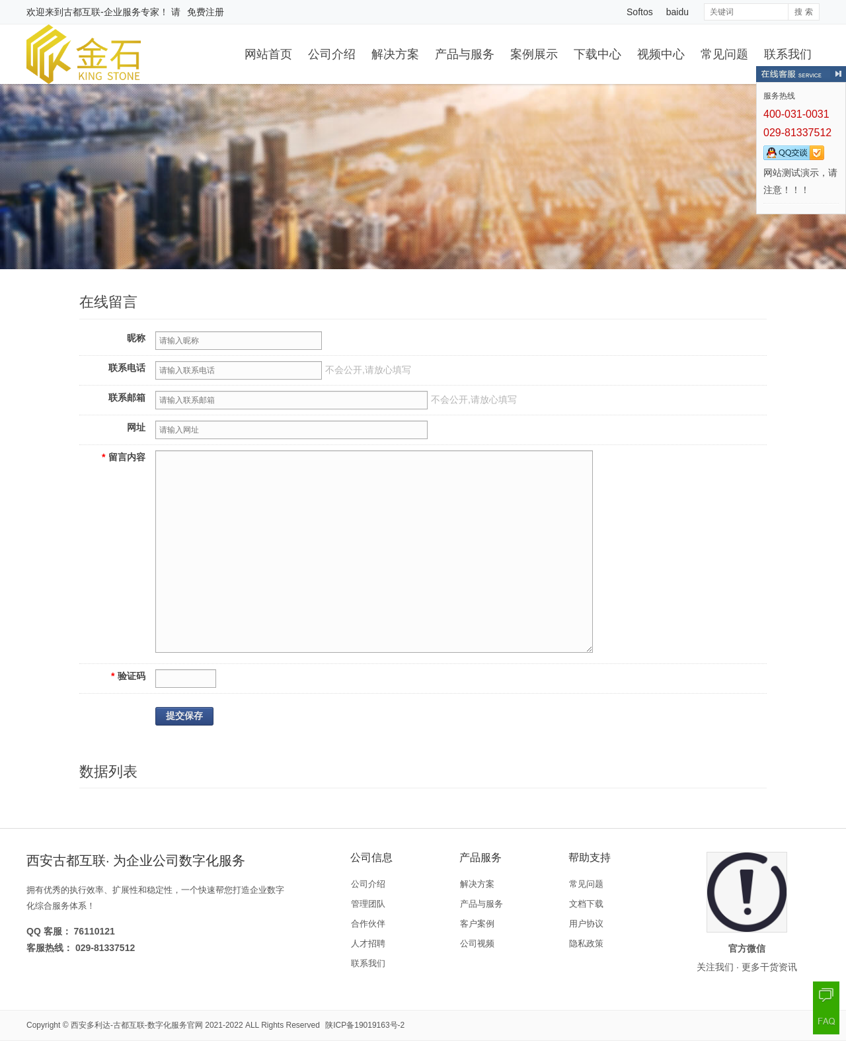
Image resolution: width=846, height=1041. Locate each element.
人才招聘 (368, 943)
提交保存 (184, 716)
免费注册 (205, 12)
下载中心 (597, 54)
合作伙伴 (368, 924)
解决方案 (395, 54)
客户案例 (477, 924)
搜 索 (803, 12)
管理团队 (368, 904)
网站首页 (268, 54)
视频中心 (661, 54)
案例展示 (534, 54)
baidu (677, 12)
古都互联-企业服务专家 (111, 12)
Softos (640, 12)
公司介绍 (332, 54)
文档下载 (586, 904)
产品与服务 (464, 54)
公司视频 (477, 943)
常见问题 (724, 54)
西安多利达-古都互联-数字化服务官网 (137, 1025)
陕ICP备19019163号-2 (364, 1025)
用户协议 (586, 924)
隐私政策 (586, 943)
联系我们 (788, 54)
